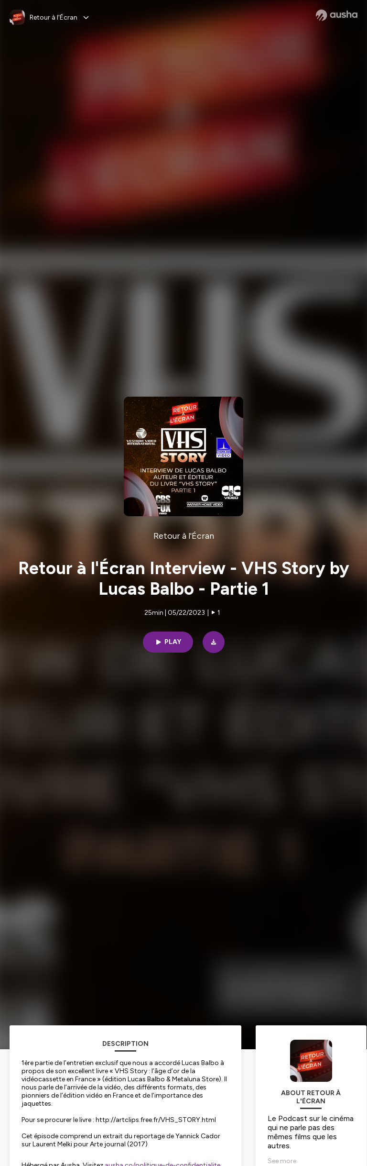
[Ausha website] (336, 15)
